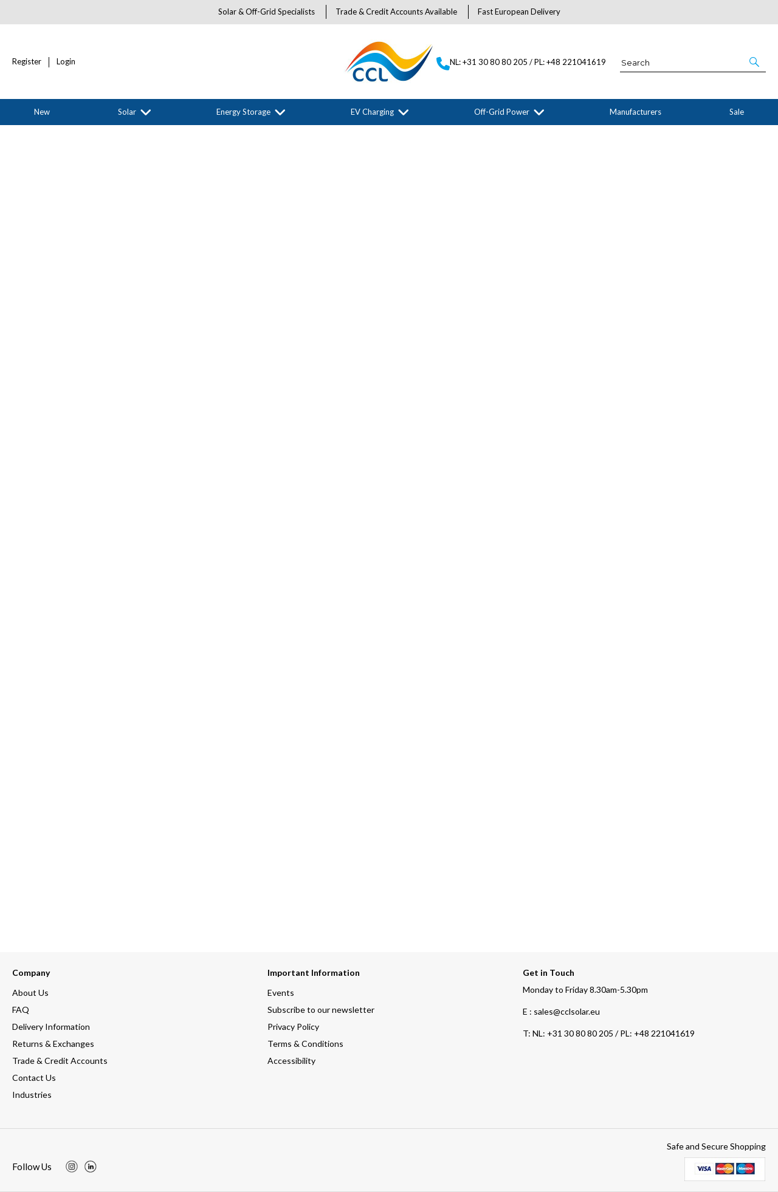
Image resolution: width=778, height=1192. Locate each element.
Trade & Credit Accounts (60, 1060)
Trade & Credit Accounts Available (396, 11)
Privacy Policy (293, 1026)
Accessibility (291, 1060)
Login (66, 61)
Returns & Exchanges (53, 1043)
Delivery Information (51, 1026)
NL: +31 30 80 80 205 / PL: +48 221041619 (609, 1033)
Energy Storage (243, 112)
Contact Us (34, 1077)
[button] (755, 62)
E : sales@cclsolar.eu (561, 1011)
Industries (32, 1094)
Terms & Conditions (305, 1043)
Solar (127, 112)
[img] (72, 1166)
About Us (30, 992)
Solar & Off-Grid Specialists (266, 11)
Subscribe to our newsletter (320, 1009)
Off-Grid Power (501, 112)
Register (26, 61)
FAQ (20, 1009)
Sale (736, 112)
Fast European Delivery (519, 11)
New (42, 112)
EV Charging (372, 112)
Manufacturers (635, 112)
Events (280, 992)
